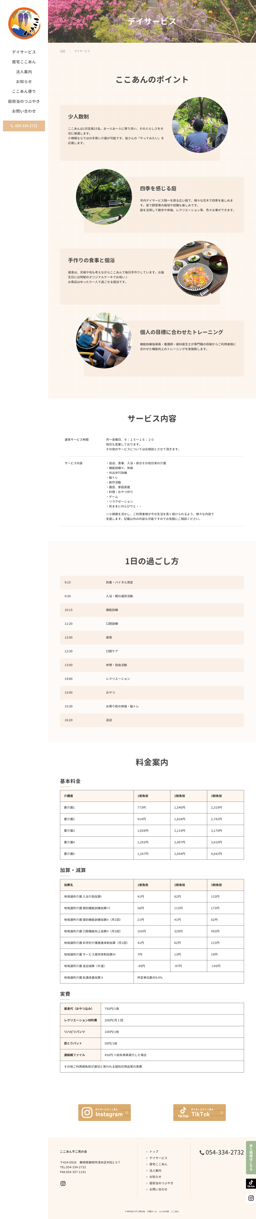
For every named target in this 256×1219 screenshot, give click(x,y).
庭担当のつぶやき (161, 1183)
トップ (153, 1152)
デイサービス (158, 1158)
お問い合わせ (158, 1189)
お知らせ (155, 1177)
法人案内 (155, 1170)
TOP (62, 51)
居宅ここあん (158, 1164)
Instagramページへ (63, 1183)
